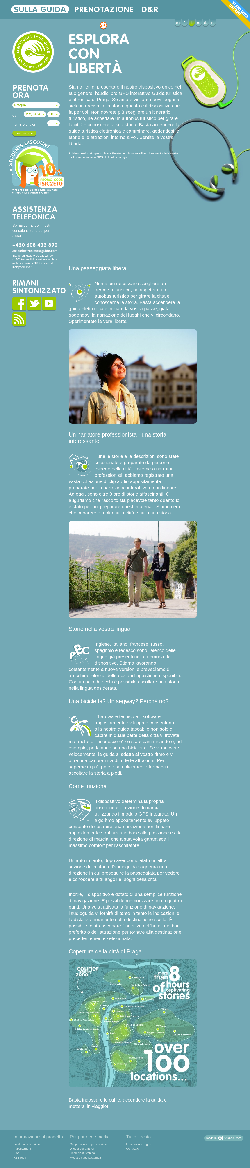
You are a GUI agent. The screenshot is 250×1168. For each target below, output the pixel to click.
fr (185, 22)
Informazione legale (139, 1144)
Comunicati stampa (82, 1153)
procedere (24, 133)
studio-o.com (232, 1138)
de (206, 22)
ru (212, 22)
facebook (19, 304)
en (178, 22)
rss (19, 319)
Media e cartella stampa (85, 1157)
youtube (49, 304)
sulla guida (40, 9)
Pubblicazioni (22, 1148)
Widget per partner (82, 1148)
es (198, 22)
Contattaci (132, 1148)
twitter (34, 304)
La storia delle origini (27, 1144)
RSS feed (20, 1157)
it (192, 22)
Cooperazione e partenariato (88, 1144)
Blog (16, 1153)
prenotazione (104, 9)
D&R (149, 9)
